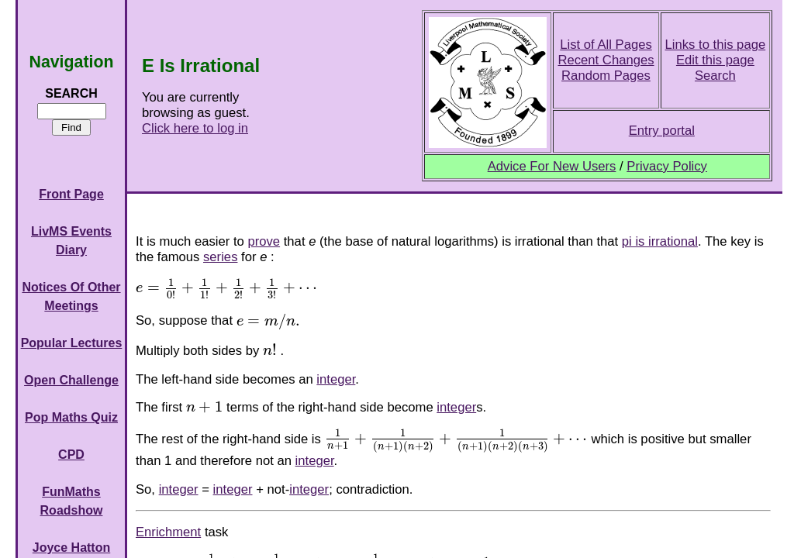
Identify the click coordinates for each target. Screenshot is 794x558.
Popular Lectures (72, 343)
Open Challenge (71, 380)
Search (715, 75)
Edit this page (715, 60)
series (220, 257)
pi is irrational (660, 241)
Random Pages (606, 75)
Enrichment (168, 532)
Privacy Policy (667, 166)
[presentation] (226, 288)
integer (335, 379)
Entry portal (662, 130)
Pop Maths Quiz (71, 417)
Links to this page (715, 44)
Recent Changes (606, 60)
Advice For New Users (552, 166)
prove (263, 241)
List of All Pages (606, 44)
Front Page (71, 194)
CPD (71, 454)
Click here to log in (195, 128)
